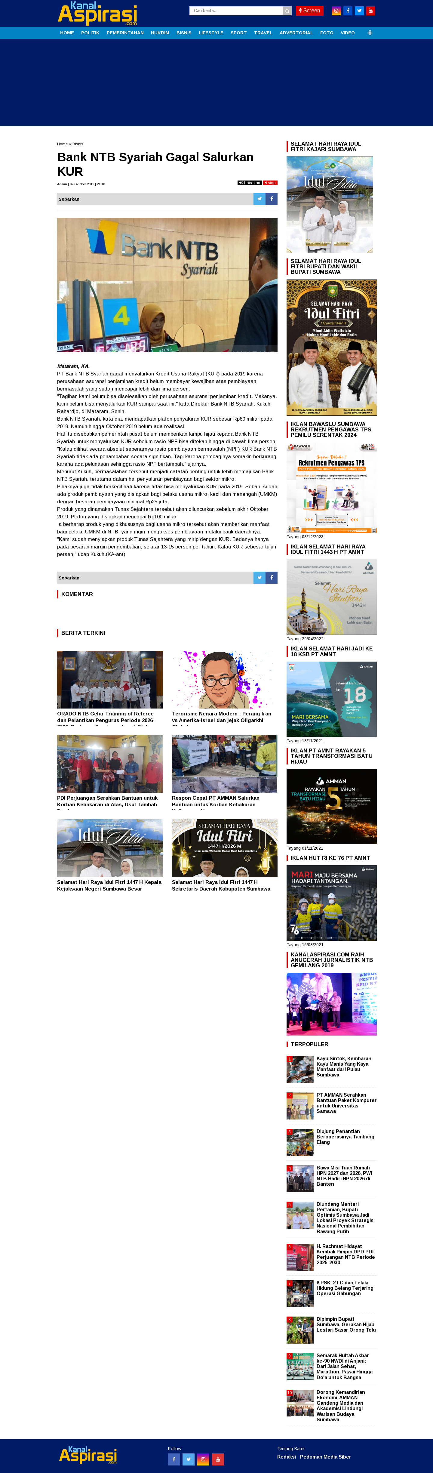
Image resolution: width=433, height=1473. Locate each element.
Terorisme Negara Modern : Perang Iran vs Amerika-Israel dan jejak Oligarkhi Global (221, 720)
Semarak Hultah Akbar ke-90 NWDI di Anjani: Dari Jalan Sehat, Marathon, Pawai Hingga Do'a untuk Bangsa (345, 1366)
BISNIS (184, 32)
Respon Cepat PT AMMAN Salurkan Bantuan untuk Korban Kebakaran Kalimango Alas (215, 804)
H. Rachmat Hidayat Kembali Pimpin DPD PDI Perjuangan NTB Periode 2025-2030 (346, 1254)
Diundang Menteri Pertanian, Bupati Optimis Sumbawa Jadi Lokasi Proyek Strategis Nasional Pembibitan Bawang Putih (345, 1218)
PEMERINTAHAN (125, 32)
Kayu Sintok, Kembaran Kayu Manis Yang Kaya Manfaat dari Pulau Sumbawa (344, 1067)
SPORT (239, 32)
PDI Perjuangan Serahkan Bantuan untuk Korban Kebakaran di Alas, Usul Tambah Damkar (107, 804)
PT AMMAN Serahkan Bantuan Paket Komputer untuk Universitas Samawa (347, 1103)
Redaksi (286, 1456)
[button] (370, 30)
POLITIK (90, 32)
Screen (309, 11)
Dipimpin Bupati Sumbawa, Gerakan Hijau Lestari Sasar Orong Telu (346, 1324)
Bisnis (77, 144)
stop (270, 183)
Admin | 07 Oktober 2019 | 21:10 (81, 184)
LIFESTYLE (211, 32)
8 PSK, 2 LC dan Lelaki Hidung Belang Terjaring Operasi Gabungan (345, 1288)
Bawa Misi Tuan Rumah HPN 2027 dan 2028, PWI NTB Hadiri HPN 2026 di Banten (344, 1176)
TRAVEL (263, 32)
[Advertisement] (216, 84)
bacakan (249, 183)
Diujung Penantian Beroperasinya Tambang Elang (345, 1137)
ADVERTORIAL (296, 32)
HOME (67, 32)
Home (62, 144)
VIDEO (348, 32)
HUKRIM (160, 32)
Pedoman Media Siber (325, 1456)
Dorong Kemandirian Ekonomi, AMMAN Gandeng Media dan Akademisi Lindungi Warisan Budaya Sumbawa (341, 1406)
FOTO (326, 32)
